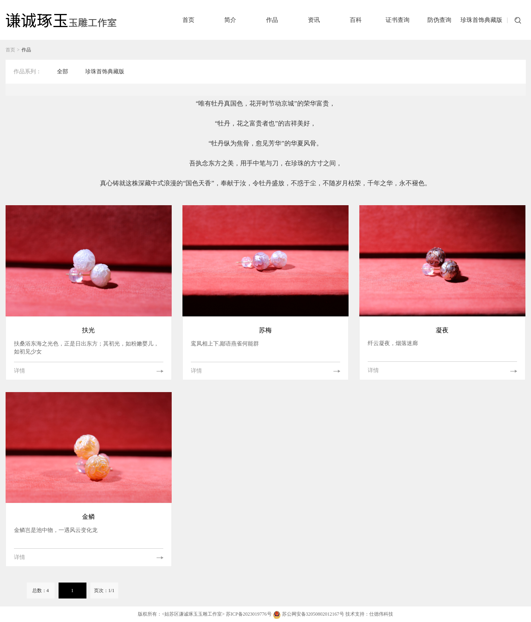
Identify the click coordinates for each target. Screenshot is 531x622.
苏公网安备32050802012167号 (309, 614)
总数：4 (40, 590)
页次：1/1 (104, 590)
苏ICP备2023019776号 (249, 614)
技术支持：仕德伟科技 (369, 614)
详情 (19, 371)
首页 (10, 50)
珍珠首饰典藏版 (104, 72)
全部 (62, 72)
